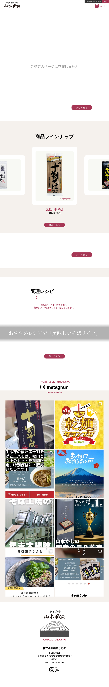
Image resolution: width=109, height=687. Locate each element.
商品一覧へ (54, 225)
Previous (26, 181)
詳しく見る (82, 107)
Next (82, 181)
